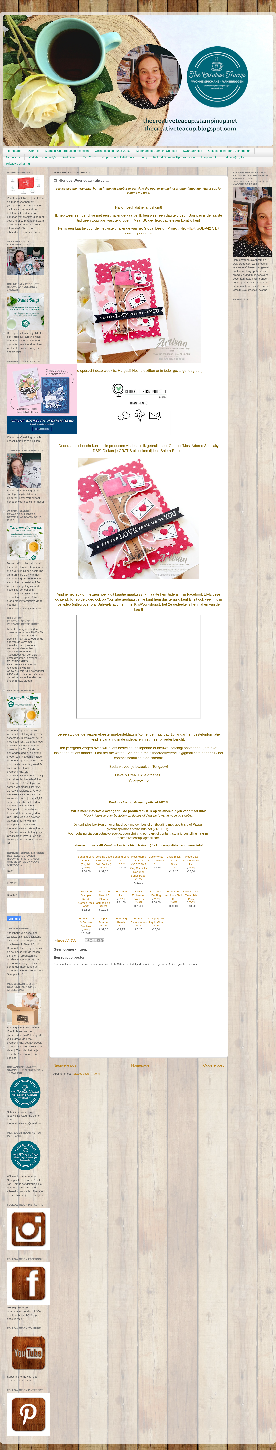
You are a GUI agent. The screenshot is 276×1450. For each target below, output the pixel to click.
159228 (156, 864)
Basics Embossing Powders (138, 895)
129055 (156, 898)
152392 (103, 926)
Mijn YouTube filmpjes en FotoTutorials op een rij (115, 157)
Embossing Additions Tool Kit (173, 895)
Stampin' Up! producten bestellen (67, 150)
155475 (191, 902)
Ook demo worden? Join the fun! (229, 150)
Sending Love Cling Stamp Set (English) (103, 860)
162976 (138, 879)
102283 (121, 898)
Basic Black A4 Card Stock (173, 860)
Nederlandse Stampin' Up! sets (156, 150)
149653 (86, 929)
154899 (86, 906)
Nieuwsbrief (13, 157)
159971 (173, 902)
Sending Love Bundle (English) (86, 860)
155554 (138, 902)
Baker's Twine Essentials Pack (191, 895)
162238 (121, 926)
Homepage (14, 150)
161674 (103, 906)
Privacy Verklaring (18, 163)
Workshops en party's (42, 157)
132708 (191, 867)
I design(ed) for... (235, 157)
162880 (86, 867)
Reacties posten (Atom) (86, 1073)
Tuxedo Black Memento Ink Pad (191, 860)
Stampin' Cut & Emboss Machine (86, 922)
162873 (103, 867)
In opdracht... (209, 157)
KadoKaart (69, 157)
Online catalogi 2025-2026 (112, 150)
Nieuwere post (65, 1065)
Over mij (33, 150)
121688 (173, 867)
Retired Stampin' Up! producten (174, 157)
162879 (121, 864)
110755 (156, 926)
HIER (191, 228)
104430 (138, 926)
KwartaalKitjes (192, 150)
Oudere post (213, 1065)
